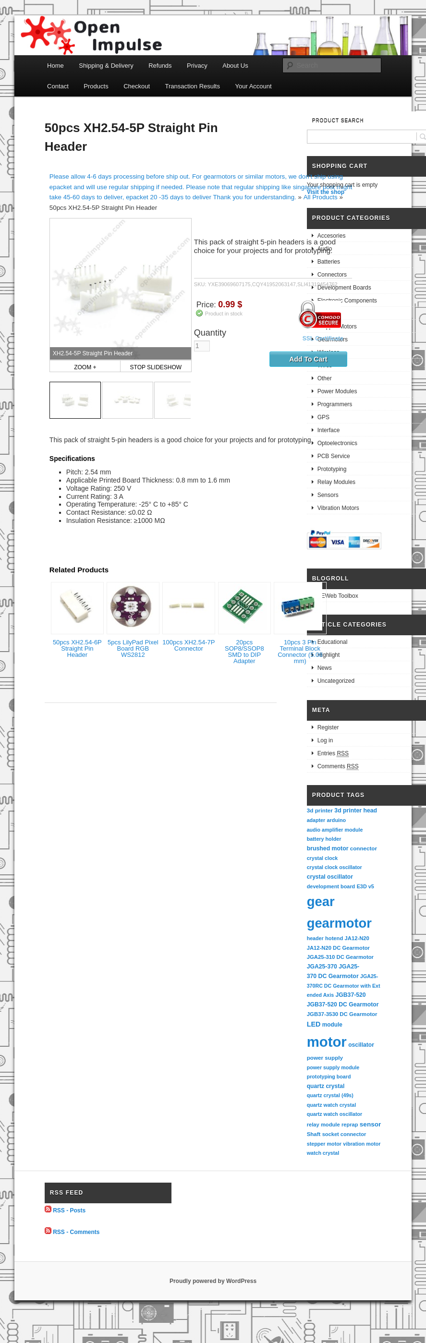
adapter (316, 820)
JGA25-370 (322, 966)
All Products (321, 197)
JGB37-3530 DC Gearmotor (342, 1014)
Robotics (328, 313)
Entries (333, 753)
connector (363, 848)
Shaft (314, 1134)
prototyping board (329, 1076)
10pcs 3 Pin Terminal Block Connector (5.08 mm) (300, 652)
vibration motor (361, 1144)
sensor (370, 1124)
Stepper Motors (337, 326)
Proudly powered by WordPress (213, 1281)
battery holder (324, 839)
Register (328, 727)
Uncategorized (335, 681)
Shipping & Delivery (106, 65)
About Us (235, 65)
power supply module (333, 1067)
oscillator (361, 1044)
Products (96, 86)
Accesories (331, 235)
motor (327, 1042)
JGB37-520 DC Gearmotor (343, 1004)
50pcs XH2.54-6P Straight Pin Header (77, 648)
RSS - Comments (76, 1232)
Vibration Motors (338, 508)
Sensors (328, 495)
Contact (58, 86)
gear (321, 901)
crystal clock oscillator (334, 867)
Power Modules (337, 391)
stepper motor (324, 1144)
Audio (324, 248)
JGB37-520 (351, 995)
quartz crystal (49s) (330, 1095)
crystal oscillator (330, 876)
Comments (338, 766)
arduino (336, 820)
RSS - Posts (69, 1210)
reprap (349, 1124)
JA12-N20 (357, 938)
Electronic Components (347, 300)
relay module (323, 1124)
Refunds (159, 65)
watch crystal (323, 1153)
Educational (332, 642)
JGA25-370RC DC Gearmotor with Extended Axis (343, 985)
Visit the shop (325, 192)
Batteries (328, 261)
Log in (325, 740)
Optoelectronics (337, 443)
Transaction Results (192, 86)
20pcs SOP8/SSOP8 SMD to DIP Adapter (244, 652)
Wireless (328, 352)
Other (324, 378)
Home (55, 65)
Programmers (335, 404)
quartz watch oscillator (334, 1114)
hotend (334, 938)
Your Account (253, 86)
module (332, 1024)
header (315, 938)
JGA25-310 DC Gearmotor (340, 957)
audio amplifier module (335, 830)
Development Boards (344, 287)
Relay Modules (336, 482)
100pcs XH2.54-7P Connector (188, 645)
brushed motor (328, 848)
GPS (323, 417)
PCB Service (333, 456)
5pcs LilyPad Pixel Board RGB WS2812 (133, 648)
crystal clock (322, 858)
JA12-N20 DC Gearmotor (338, 948)
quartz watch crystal (331, 1105)
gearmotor (339, 923)
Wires (324, 365)
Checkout (136, 86)
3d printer (320, 810)
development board (331, 886)
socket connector (344, 1134)
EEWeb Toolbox (337, 596)
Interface (328, 430)
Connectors (332, 274)
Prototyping (332, 469)
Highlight (328, 655)
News (324, 668)
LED (314, 1024)
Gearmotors (332, 339)
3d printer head (355, 810)
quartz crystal (326, 1086)
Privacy (197, 65)
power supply (325, 1057)
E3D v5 (365, 886)
